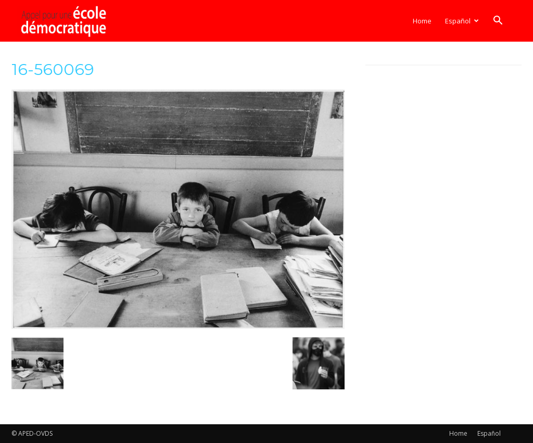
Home (422, 21)
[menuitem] (461, 21)
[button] (497, 22)
